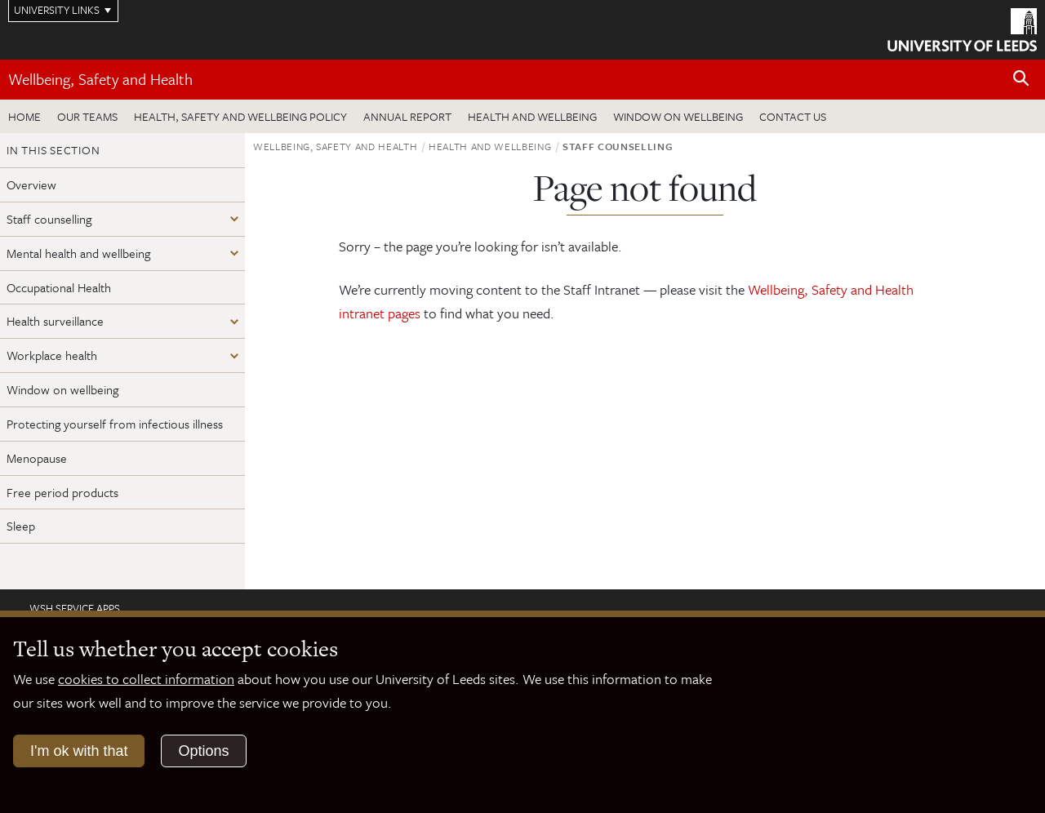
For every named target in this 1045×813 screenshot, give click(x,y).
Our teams (87, 116)
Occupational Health (59, 287)
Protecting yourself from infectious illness (115, 424)
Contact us (792, 116)
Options (203, 751)
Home (24, 116)
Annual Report (407, 116)
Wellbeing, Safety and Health (100, 79)
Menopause (37, 458)
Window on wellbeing (678, 116)
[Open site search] (1021, 79)
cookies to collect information (146, 679)
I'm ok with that (78, 751)
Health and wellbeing (532, 116)
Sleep (21, 526)
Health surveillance (55, 321)
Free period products (62, 492)
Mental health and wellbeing (78, 253)
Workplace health (52, 355)
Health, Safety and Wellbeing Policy (240, 116)
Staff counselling (49, 219)
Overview (31, 184)
